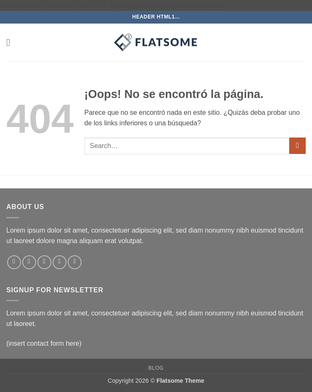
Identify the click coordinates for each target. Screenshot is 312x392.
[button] (11, 42)
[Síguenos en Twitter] (44, 262)
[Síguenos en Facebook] (14, 262)
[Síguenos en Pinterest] (75, 262)
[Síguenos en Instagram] (29, 262)
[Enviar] (297, 146)
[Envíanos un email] (59, 262)
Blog (156, 368)
